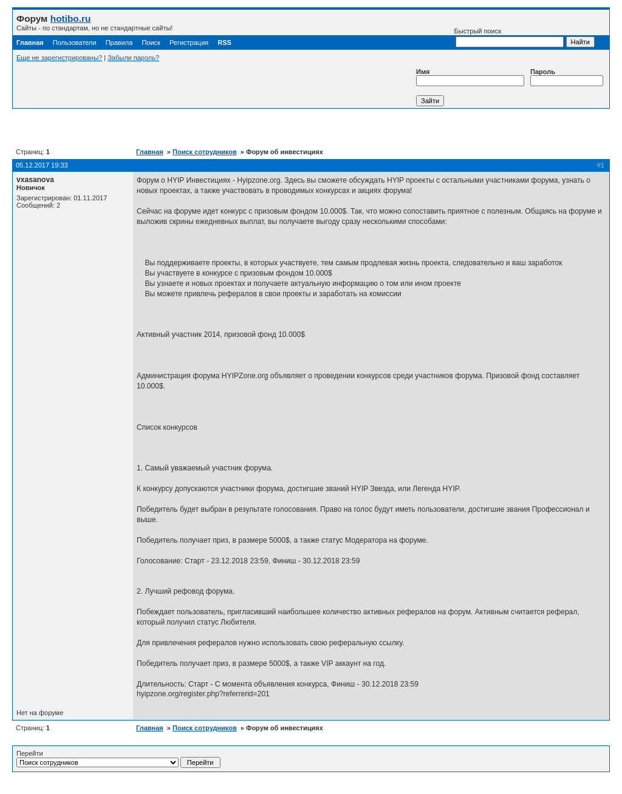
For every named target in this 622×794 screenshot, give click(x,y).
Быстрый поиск (509, 37)
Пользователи (75, 42)
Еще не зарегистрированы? (59, 57)
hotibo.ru (70, 18)
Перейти (118, 759)
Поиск (151, 42)
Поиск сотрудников (205, 151)
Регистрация (188, 42)
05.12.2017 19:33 (42, 165)
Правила (119, 42)
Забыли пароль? (133, 57)
